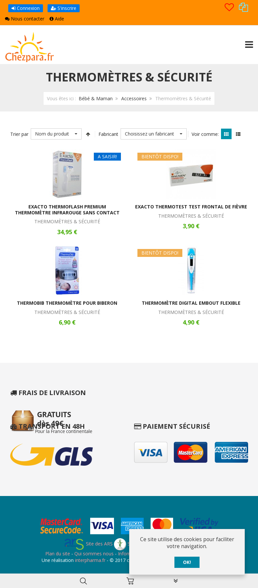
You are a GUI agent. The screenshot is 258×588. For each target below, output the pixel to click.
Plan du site (57, 553)
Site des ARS (88, 544)
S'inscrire (63, 8)
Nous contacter (24, 18)
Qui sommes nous (94, 553)
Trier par (19, 134)
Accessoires (134, 98)
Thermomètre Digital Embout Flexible (191, 303)
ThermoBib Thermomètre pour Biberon (67, 303)
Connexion (26, 8)
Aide (57, 18)
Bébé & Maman (96, 98)
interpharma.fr (89, 560)
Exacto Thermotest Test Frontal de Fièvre (191, 206)
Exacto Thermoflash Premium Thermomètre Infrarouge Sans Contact (67, 209)
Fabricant (108, 134)
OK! (187, 562)
